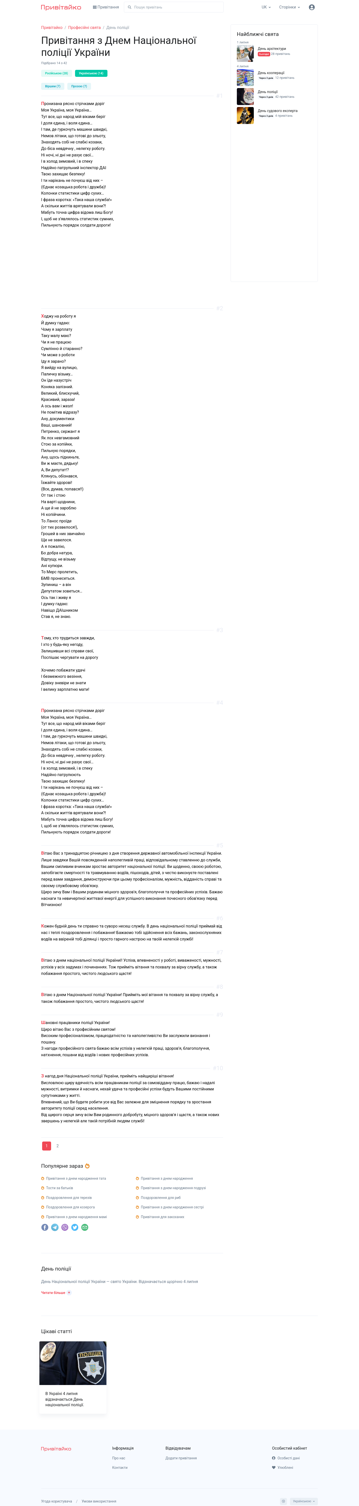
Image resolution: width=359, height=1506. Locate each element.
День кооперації (271, 73)
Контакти (120, 1468)
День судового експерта (278, 111)
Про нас (118, 1458)
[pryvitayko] (56, 1448)
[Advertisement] (132, 273)
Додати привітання (181, 1458)
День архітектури (272, 49)
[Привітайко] (61, 7)
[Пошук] (173, 7)
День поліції (268, 92)
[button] (56, 1292)
